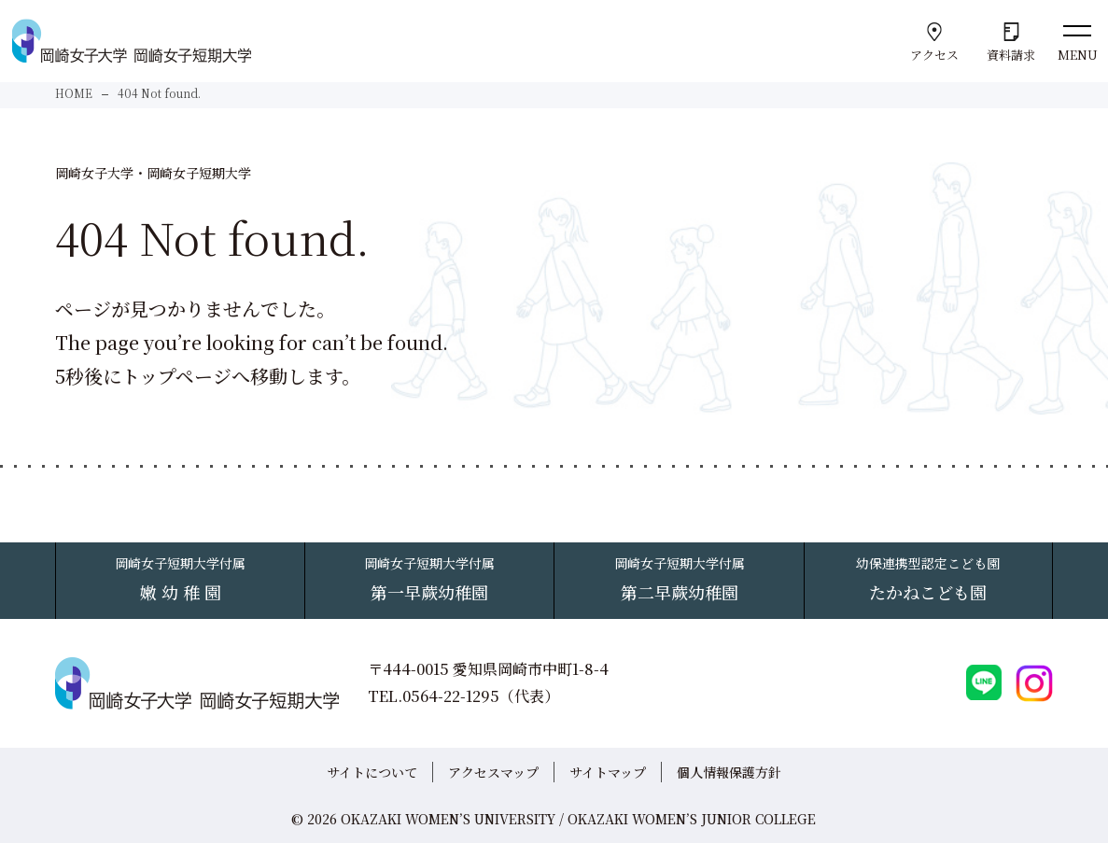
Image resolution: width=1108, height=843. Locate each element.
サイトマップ (607, 772)
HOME (73, 93)
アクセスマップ (493, 772)
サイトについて (372, 772)
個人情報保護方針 (729, 772)
